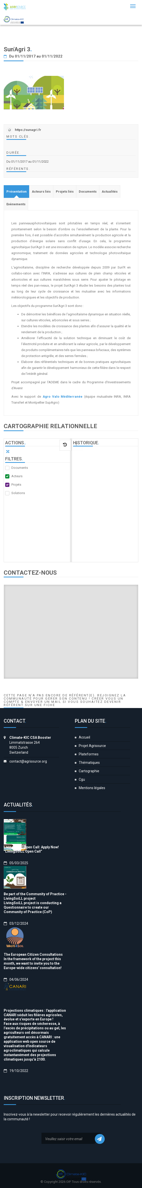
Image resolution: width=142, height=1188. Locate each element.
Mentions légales (92, 788)
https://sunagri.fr (28, 130)
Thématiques (89, 763)
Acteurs (16, 476)
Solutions (18, 493)
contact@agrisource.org (28, 761)
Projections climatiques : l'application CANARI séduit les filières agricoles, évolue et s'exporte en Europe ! (35, 1015)
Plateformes (89, 754)
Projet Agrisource (92, 746)
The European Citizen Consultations (33, 954)
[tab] (16, 191)
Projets (16, 484)
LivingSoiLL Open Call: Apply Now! (31, 847)
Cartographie (89, 771)
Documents (19, 468)
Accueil (84, 737)
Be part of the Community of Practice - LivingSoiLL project (35, 896)
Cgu (82, 779)
